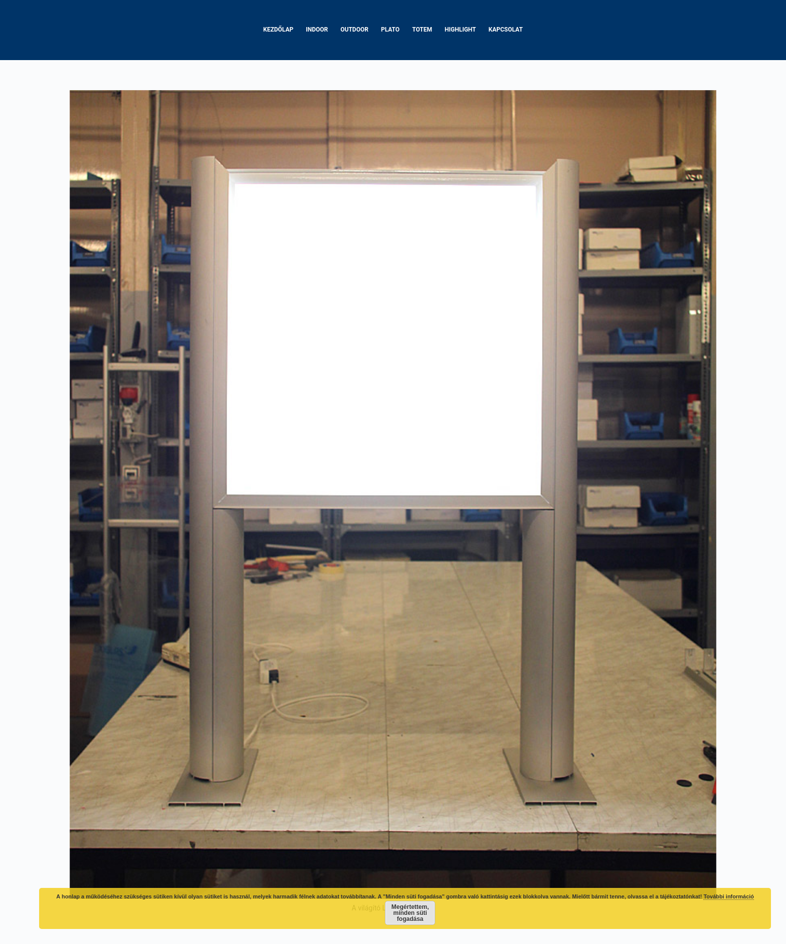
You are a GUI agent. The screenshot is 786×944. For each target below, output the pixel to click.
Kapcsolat (506, 29)
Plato (390, 29)
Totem (422, 29)
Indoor (317, 29)
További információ (728, 896)
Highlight (460, 29)
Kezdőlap (278, 29)
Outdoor (354, 29)
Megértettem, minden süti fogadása (410, 912)
